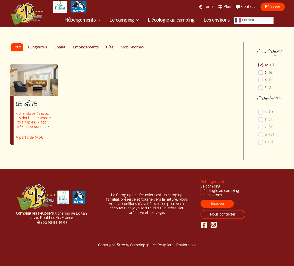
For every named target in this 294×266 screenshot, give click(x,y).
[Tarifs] (206, 7)
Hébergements (213, 182)
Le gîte (26, 105)
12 (266, 65)
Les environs (211, 195)
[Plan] (224, 7)
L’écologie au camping (220, 191)
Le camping (210, 186)
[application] (98, 20)
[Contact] (245, 7)
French (244, 20)
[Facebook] (204, 224)
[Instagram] (213, 224)
